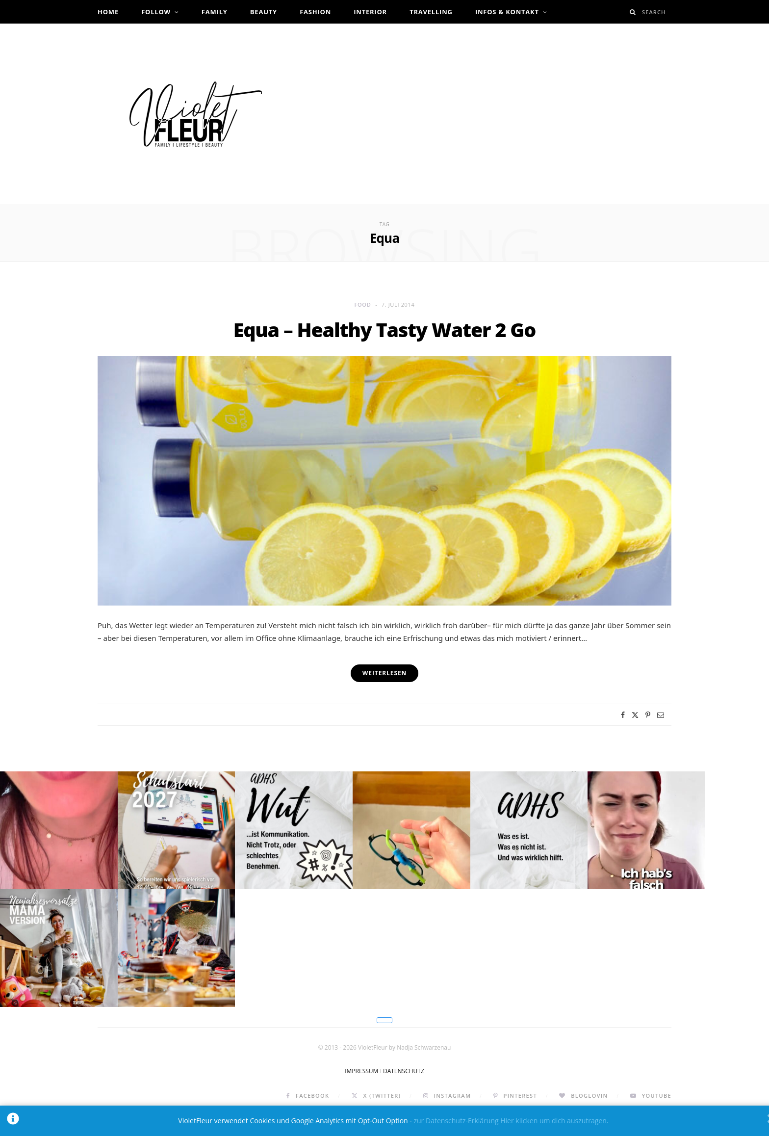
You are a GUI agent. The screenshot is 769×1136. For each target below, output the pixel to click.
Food (363, 304)
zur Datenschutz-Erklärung (455, 1120)
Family (215, 11)
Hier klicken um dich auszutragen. (554, 1120)
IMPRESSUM (361, 1092)
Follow (156, 11)
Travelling (431, 11)
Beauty (263, 11)
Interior (370, 11)
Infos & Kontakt (507, 11)
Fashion (315, 11)
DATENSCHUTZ (403, 1092)
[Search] (633, 12)
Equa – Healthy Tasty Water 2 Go (384, 329)
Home (108, 11)
